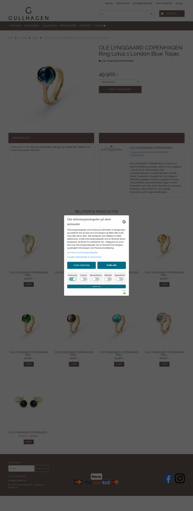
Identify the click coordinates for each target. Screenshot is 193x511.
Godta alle (112, 265)
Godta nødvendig (81, 265)
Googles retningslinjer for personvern (84, 257)
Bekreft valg (96, 286)
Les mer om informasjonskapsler (82, 252)
